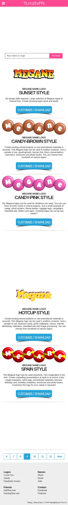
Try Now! (56, 56)
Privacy (29, 502)
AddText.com (10, 490)
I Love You (9, 475)
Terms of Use (37, 502)
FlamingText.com (12, 493)
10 (34, 456)
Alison (41, 475)
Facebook (42, 490)
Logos (7, 472)
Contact (42, 487)
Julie (40, 481)
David (40, 478)
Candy (7, 478)
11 (42, 456)
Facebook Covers (12, 481)
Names (41, 472)
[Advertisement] (34, 29)
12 (50, 456)
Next (59, 456)
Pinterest (42, 493)
